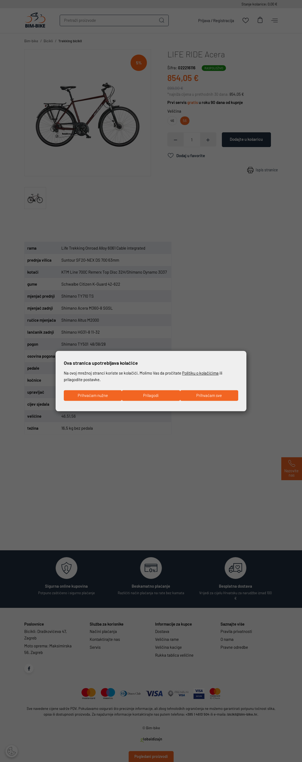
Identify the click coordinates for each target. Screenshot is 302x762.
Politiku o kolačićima (200, 373)
